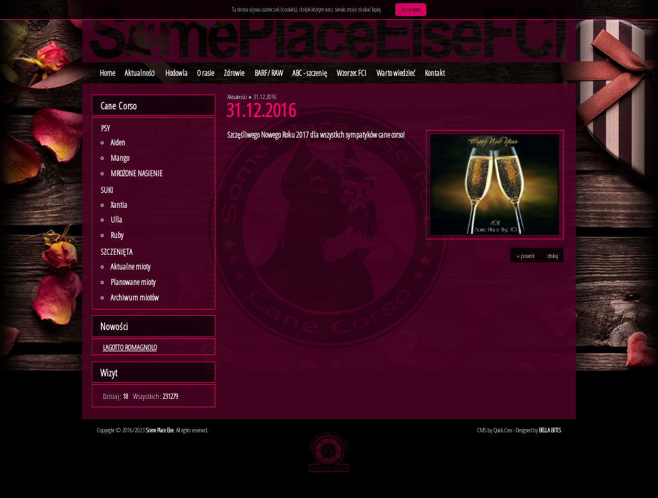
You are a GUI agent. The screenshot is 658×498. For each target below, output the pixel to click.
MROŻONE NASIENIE (137, 173)
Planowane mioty (133, 282)
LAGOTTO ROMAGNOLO (130, 347)
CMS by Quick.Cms (494, 429)
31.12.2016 (264, 96)
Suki (107, 190)
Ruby (117, 235)
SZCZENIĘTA (116, 251)
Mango (120, 157)
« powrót (526, 255)
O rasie (205, 73)
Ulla (116, 219)
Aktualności (140, 73)
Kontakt (435, 73)
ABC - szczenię (309, 73)
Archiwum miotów (135, 297)
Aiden (118, 142)
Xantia (119, 204)
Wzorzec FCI (351, 73)
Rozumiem (411, 9)
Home (107, 73)
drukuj (552, 255)
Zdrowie (234, 73)
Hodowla (176, 73)
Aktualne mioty (130, 266)
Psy (105, 128)
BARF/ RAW (268, 73)
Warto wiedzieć (396, 73)
